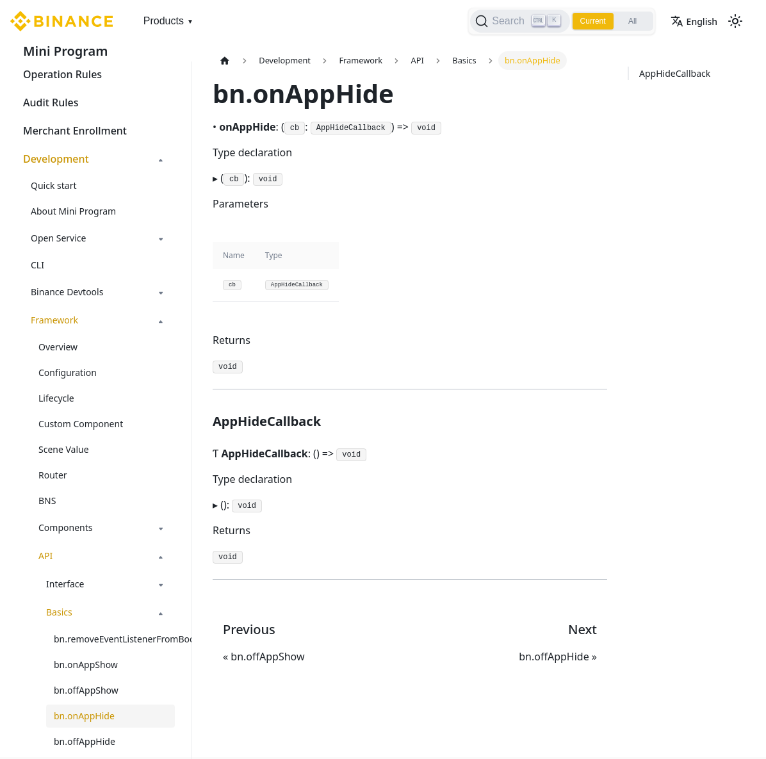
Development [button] (56, 159)
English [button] (694, 21)
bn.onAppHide (84, 716)
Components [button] (65, 527)
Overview (57, 347)
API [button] (45, 556)
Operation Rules (62, 74)
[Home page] (225, 60)
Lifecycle (56, 398)
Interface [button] (65, 584)
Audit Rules (50, 102)
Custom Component (80, 424)
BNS (47, 500)
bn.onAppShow (86, 664)
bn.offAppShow (86, 690)
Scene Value (63, 449)
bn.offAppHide (84, 741)
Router (52, 475)
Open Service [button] (58, 238)
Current (593, 21)
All (632, 21)
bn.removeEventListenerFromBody (114, 639)
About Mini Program (73, 211)
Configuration (67, 372)
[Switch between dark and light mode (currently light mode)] (735, 21)
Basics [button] (59, 612)
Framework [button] (54, 320)
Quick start (53, 185)
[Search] (519, 21)
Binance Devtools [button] (67, 292)
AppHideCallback (674, 73)
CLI (37, 265)
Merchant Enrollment (75, 131)
